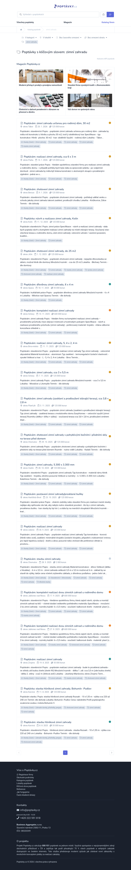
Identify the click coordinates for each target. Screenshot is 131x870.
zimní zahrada (86, 142)
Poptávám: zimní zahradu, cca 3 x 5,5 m (46, 372)
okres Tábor (28, 126)
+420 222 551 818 (28, 817)
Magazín (68, 22)
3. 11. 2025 (45, 405)
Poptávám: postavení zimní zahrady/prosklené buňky (53, 494)
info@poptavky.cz (28, 810)
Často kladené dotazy (26, 795)
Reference (21, 789)
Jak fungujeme (23, 792)
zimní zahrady (70, 142)
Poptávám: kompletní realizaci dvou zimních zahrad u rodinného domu (63, 592)
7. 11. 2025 (43, 376)
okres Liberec (28, 530)
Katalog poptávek (34, 30)
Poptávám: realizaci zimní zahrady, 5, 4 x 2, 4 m (50, 343)
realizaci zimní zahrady (53, 274)
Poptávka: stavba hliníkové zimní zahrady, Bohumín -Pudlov (57, 688)
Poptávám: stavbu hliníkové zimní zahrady (47, 722)
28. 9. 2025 (46, 562)
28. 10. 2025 (43, 468)
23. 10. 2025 (51, 497)
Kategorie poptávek (25, 780)
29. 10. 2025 (47, 442)
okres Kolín (28, 222)
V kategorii (29, 37)
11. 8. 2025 (44, 692)
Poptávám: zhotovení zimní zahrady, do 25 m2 (50, 251)
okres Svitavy (28, 314)
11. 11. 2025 (48, 346)
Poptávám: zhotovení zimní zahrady (44, 189)
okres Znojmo (29, 663)
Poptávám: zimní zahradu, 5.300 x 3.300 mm (49, 464)
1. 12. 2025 (42, 254)
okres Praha (28, 160)
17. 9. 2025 (55, 596)
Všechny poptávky (25, 22)
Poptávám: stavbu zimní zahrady (42, 559)
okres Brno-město (30, 346)
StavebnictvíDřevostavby (60, 578)
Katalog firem (108, 22)
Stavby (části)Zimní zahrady (33, 142)
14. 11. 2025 (44, 314)
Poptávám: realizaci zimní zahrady (43, 526)
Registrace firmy (25, 774)
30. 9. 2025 (44, 530)
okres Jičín (27, 254)
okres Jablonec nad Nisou (34, 596)
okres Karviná (29, 692)
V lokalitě (46, 37)
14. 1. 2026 (43, 160)
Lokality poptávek (24, 783)
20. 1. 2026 (42, 126)
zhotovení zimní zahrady (31, 274)
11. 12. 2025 (42, 222)
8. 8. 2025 (43, 725)
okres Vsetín (28, 468)
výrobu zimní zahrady (94, 270)
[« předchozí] (19, 752)
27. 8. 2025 (55, 629)
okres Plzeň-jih (29, 405)
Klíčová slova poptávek (26, 786)
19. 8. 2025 (44, 663)
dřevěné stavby (43, 582)
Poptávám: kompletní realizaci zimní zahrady (49, 310)
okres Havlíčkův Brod (32, 497)
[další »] (111, 752)
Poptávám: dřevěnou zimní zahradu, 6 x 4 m (48, 284)
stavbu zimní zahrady (30, 146)
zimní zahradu (55, 142)
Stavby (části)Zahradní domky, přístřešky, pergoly (41, 708)
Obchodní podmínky (25, 777)
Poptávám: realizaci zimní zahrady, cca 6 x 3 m (50, 156)
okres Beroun (28, 192)
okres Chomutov (30, 442)
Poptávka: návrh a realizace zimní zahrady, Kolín (51, 218)
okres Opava (28, 288)
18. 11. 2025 (43, 288)
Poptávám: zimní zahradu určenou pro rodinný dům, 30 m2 (57, 123)
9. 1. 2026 (43, 192)
